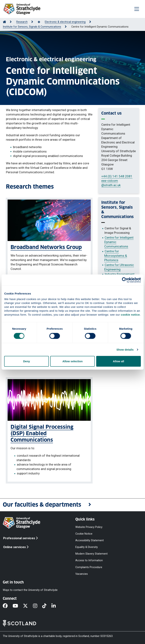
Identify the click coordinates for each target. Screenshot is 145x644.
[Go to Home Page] (4, 22)
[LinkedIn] (56, 606)
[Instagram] (37, 606)
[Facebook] (8, 606)
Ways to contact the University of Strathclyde (30, 589)
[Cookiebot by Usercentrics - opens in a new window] (124, 280)
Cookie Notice (83, 533)
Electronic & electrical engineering (65, 22)
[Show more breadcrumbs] (41, 22)
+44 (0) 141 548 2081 (116, 176)
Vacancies (81, 573)
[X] (28, 606)
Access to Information (89, 560)
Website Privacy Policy (88, 526)
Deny (26, 361)
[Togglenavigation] (136, 9)
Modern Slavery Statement (91, 553)
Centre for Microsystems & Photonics (115, 255)
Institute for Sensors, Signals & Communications (32, 26)
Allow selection (72, 361)
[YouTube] (18, 606)
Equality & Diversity (86, 547)
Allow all (118, 361)
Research (22, 22)
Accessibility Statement (89, 540)
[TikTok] (46, 606)
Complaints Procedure (88, 567)
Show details (125, 349)
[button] (72, 504)
